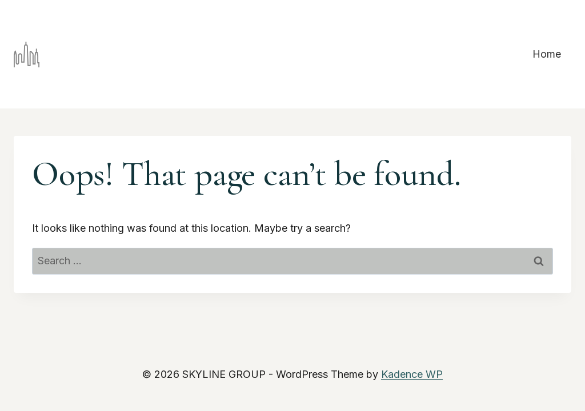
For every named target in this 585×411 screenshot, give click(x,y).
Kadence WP (412, 374)
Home (546, 54)
